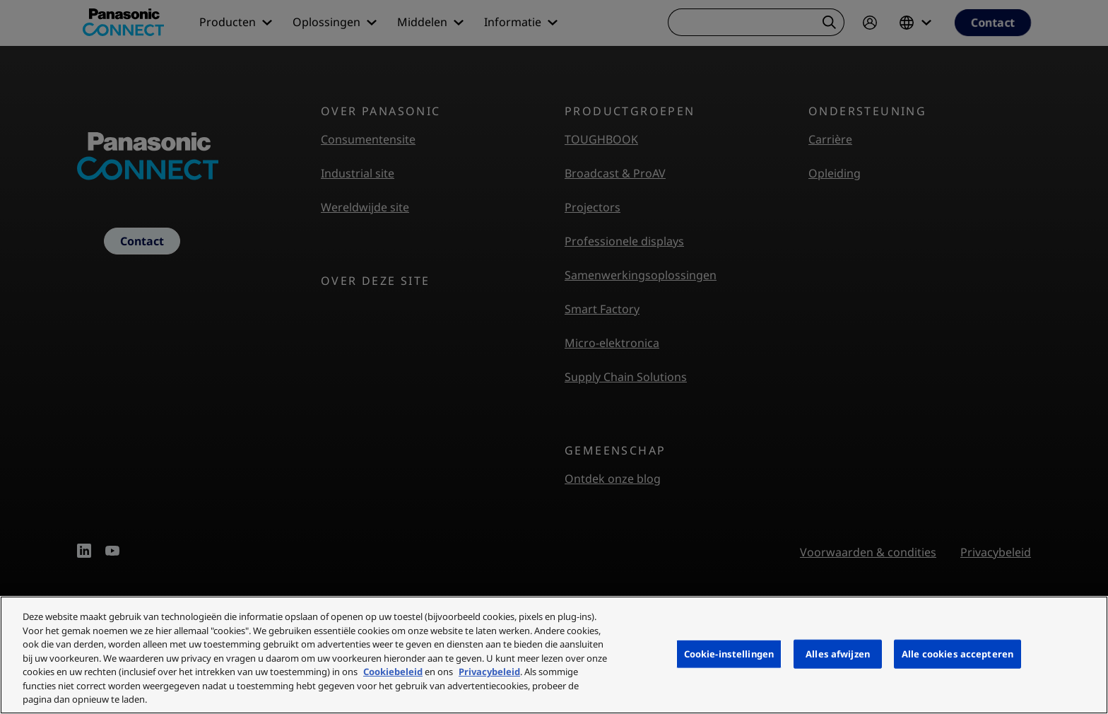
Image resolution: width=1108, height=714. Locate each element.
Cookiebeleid (393, 671)
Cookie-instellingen (729, 653)
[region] (554, 655)
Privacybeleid (489, 671)
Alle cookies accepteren (957, 653)
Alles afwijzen (838, 653)
